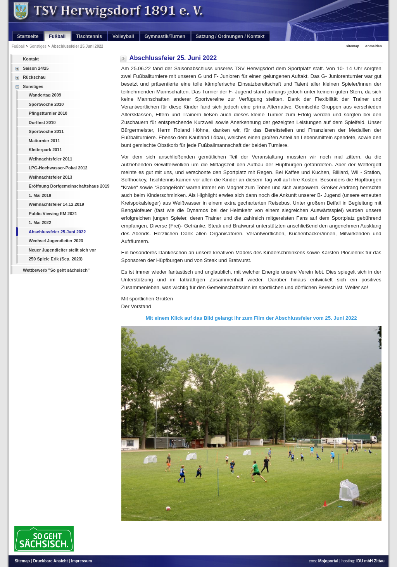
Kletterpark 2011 (45, 149)
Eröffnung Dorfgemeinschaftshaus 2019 (69, 186)
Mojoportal (328, 561)
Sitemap (352, 46)
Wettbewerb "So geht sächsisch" (56, 270)
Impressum (81, 561)
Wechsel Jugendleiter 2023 (56, 240)
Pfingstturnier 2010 (48, 113)
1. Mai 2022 (40, 222)
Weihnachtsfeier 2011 (50, 159)
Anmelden (373, 46)
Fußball (18, 46)
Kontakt (31, 59)
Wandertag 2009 (45, 95)
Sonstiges (38, 46)
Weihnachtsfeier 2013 (50, 177)
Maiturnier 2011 (44, 140)
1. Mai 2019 (40, 195)
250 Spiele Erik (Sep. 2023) (56, 259)
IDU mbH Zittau (370, 561)
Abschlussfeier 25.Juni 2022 (77, 46)
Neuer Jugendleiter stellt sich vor (62, 250)
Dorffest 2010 (42, 122)
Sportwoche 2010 (46, 104)
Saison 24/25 (36, 68)
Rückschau (34, 77)
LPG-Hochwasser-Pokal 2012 (58, 167)
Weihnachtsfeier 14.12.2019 (56, 204)
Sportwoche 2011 (46, 131)
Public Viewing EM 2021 (53, 213)
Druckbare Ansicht (50, 561)
